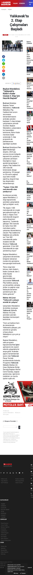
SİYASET (3, 515)
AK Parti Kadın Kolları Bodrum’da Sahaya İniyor (30, 58)
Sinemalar (3, 534)
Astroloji (3, 554)
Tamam (23, 573)
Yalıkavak (15, 108)
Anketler (3, 548)
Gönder (19, 427)
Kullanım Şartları (19, 479)
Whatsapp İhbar (19, 480)
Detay (16, 573)
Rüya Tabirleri (4, 552)
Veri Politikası (4, 482)
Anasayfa (3, 9)
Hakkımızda (4, 479)
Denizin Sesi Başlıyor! (29, 174)
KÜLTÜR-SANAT (5, 509)
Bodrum (6, 103)
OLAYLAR (3, 507)
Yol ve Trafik (4, 525)
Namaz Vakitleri (5, 527)
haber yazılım (3, 571)
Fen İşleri (15, 345)
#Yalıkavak (6, 410)
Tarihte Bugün (5, 532)
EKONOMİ (3, 513)
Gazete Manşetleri (6, 540)
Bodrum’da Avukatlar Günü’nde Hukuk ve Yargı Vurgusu (30, 158)
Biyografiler (4, 550)
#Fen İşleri (6, 414)
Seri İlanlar (4, 536)
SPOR (2, 511)
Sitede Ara (4, 546)
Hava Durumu (4, 523)
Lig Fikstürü (4, 531)
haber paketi (3, 569)
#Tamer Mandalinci (8, 412)
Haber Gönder (19, 482)
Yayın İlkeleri (4, 480)
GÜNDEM (22, 3)
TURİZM (3, 517)
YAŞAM (15, 3)
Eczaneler (3, 529)
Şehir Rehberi (4, 538)
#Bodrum (17, 412)
